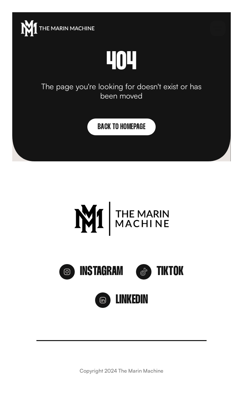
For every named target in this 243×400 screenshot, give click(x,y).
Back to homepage (121, 127)
